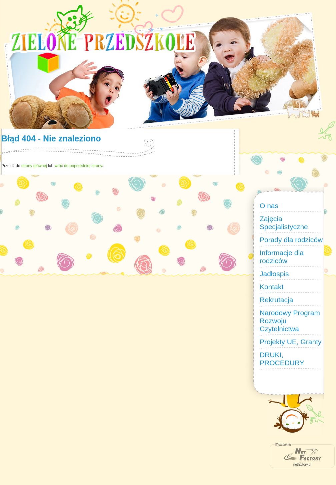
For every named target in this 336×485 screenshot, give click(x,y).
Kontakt (271, 287)
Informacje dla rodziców (282, 257)
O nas (269, 205)
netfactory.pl (302, 464)
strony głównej (34, 165)
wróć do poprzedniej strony (78, 165)
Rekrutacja (276, 300)
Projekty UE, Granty (291, 342)
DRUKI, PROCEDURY (282, 359)
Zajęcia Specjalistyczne (284, 222)
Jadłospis (274, 274)
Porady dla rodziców (291, 240)
